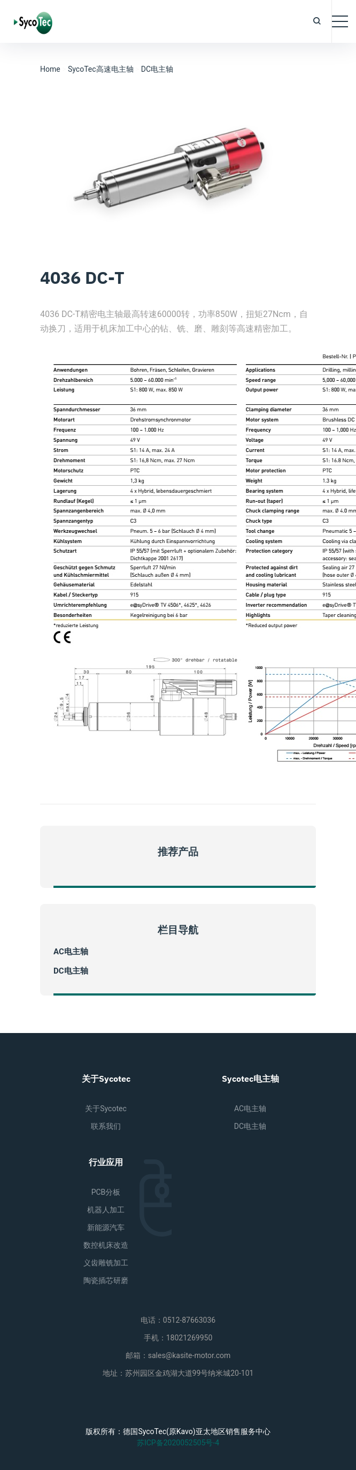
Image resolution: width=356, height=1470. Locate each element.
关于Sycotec (106, 1108)
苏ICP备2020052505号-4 (178, 1442)
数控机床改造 (105, 1245)
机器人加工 (106, 1209)
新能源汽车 (106, 1227)
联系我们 (106, 1126)
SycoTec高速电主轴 (101, 69)
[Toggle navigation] (340, 21)
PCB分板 (106, 1192)
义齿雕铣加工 (105, 1262)
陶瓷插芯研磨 (105, 1280)
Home (50, 69)
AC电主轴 (70, 951)
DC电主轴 (157, 69)
